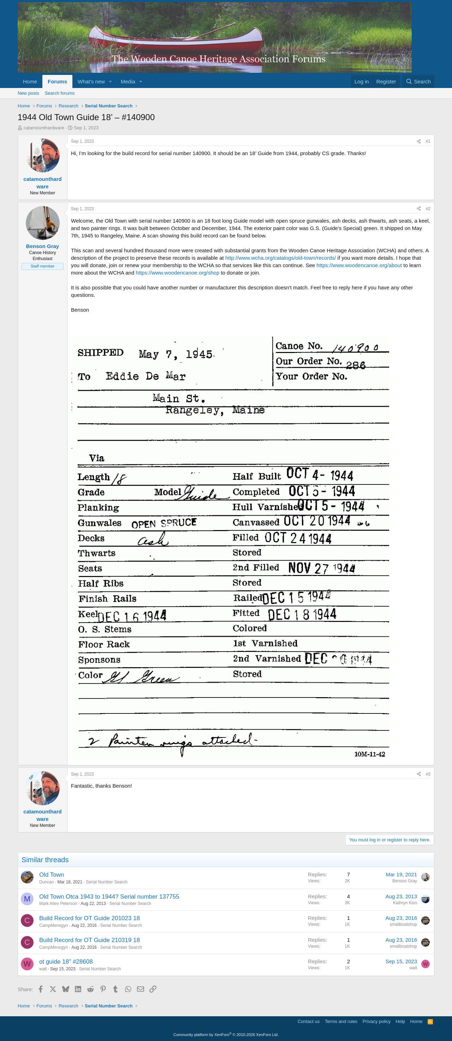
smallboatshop (403, 924)
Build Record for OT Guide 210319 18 (89, 940)
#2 (428, 208)
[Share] (418, 141)
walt (43, 968)
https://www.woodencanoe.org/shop (177, 273)
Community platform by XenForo (226, 1035)
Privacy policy (377, 1021)
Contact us (309, 1021)
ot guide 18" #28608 (66, 961)
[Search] (418, 81)
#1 (428, 141)
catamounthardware (44, 127)
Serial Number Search (106, 882)
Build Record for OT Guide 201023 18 (89, 918)
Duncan (46, 882)
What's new (91, 81)
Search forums (60, 93)
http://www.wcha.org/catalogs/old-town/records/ (280, 258)
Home (30, 81)
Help (400, 1021)
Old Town (51, 874)
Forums (57, 81)
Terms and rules (341, 1021)
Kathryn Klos (405, 902)
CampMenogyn (53, 925)
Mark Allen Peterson (58, 903)
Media (128, 81)
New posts (28, 93)
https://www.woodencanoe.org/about (359, 265)
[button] (110, 81)
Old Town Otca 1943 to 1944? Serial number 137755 (109, 896)
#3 (428, 774)
